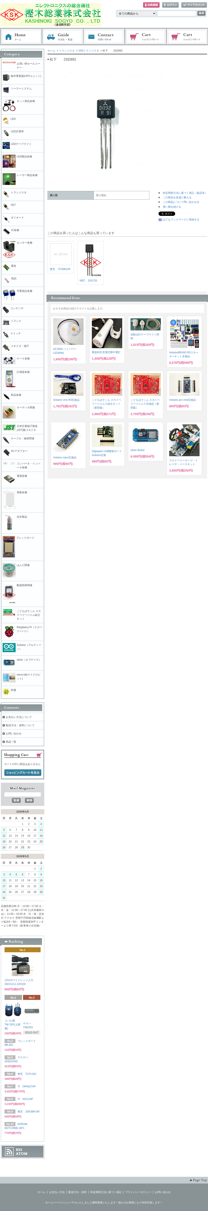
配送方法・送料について (20, 725)
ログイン (170, 5)
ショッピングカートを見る (22, 772)
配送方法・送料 (77, 1192)
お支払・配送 (62, 37)
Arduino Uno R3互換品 (66, 399)
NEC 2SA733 (88, 280)
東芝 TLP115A (27, 1073)
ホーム (21, 37)
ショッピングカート (145, 37)
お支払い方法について (19, 717)
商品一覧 (11, 741)
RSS (19, 1149)
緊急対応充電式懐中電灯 (106, 352)
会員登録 (151, 5)
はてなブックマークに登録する (181, 219)
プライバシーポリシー (138, 1192)
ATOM (22, 1153)
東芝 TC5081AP (60, 269)
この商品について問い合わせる (181, 202)
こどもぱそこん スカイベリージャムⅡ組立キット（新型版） (106, 403)
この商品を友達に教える (177, 197)
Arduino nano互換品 (64, 457)
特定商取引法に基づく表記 (106, 1192)
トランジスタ (67, 50)
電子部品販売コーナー (187, 37)
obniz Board (137, 450)
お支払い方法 (57, 1192)
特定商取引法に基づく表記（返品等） (185, 192)
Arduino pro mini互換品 (182, 399)
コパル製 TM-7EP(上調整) (12, 1024)
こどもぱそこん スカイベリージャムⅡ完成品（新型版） (145, 403)
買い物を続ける (172, 206)
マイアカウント (194, 5)
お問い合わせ (104, 37)
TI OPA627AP (27, 1086)
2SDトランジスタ (88, 50)
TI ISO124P (25, 1099)
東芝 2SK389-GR (29, 1111)
